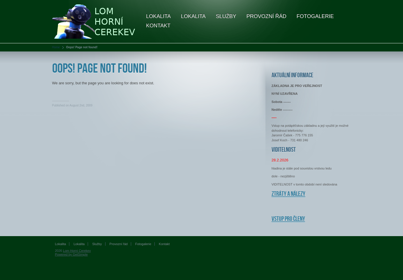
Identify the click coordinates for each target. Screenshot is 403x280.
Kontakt (158, 25)
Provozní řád (266, 16)
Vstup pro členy (288, 219)
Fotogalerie (315, 16)
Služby (226, 16)
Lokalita (158, 16)
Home (56, 47)
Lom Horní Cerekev (77, 250)
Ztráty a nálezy (288, 194)
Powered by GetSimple (71, 254)
